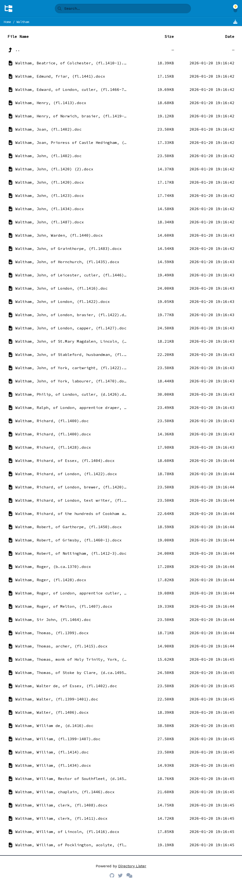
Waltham (23, 22)
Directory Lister (132, 866)
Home (7, 22)
